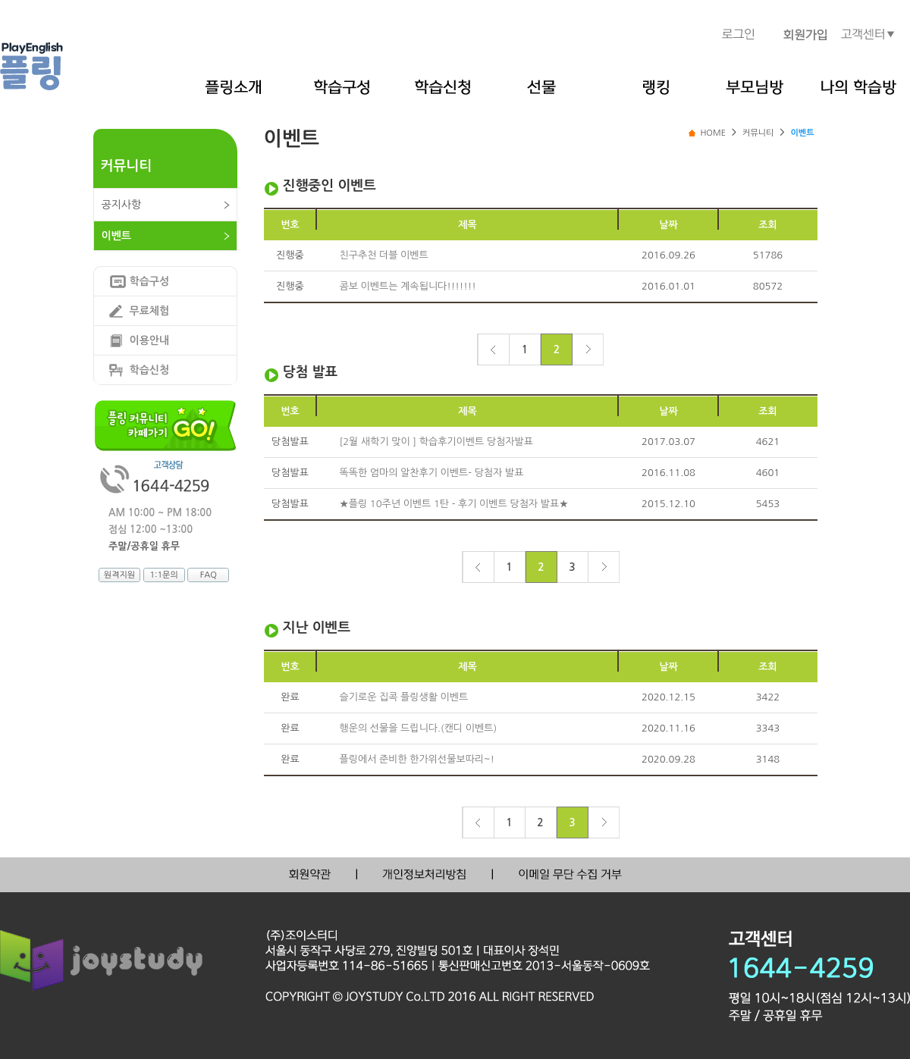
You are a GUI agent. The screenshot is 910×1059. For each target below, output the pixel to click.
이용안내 (150, 340)
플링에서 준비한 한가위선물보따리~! (417, 759)
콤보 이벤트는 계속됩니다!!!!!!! (408, 286)
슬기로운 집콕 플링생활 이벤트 (404, 697)
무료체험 (150, 310)
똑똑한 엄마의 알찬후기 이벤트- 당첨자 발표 (432, 473)
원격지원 (119, 575)
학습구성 (150, 281)
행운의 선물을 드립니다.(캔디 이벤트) (418, 728)
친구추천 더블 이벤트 (384, 255)
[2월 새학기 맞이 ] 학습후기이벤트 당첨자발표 (436, 441)
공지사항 (122, 204)
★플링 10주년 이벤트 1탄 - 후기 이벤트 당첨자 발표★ (454, 504)
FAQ (208, 575)
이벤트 (116, 235)
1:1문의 (163, 575)
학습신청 (150, 370)
